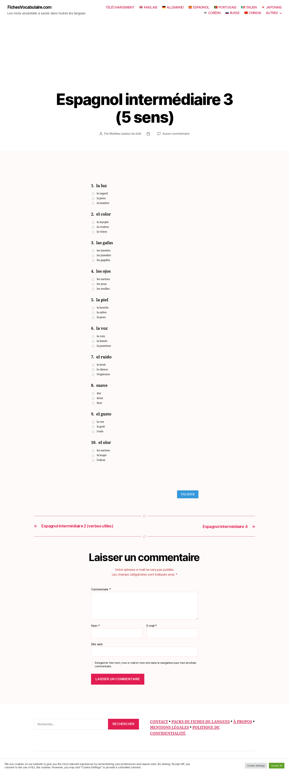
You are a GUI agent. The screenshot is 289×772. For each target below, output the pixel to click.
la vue (100, 422)
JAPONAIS (272, 7)
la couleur (103, 227)
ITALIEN (249, 7)
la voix (101, 336)
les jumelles (104, 255)
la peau (101, 198)
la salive (102, 312)
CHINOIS (252, 13)
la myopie (103, 222)
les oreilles (103, 288)
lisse (99, 403)
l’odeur (101, 460)
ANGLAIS (148, 7)
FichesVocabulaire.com (30, 7)
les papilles (103, 260)
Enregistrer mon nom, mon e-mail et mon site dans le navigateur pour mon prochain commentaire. (145, 664)
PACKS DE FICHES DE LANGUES (202, 721)
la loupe (102, 455)
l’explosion (103, 374)
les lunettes (104, 250)
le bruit (101, 365)
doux (100, 398)
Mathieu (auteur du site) (125, 134)
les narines (103, 279)
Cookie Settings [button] (256, 765)
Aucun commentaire (176, 134)
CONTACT (159, 721)
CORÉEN (212, 13)
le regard (102, 193)
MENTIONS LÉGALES (189, 727)
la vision (102, 231)
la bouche (103, 307)
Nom (95, 626)
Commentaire (101, 589)
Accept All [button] (276, 765)
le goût (101, 426)
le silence (102, 369)
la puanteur (104, 345)
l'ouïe (100, 431)
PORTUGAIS (225, 7)
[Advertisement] (144, 63)
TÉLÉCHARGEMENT (119, 7)
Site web (97, 644)
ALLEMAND (173, 7)
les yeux (102, 284)
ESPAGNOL (199, 7)
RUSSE (232, 13)
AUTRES (272, 13)
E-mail (151, 626)
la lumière (103, 203)
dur (99, 393)
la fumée (102, 341)
